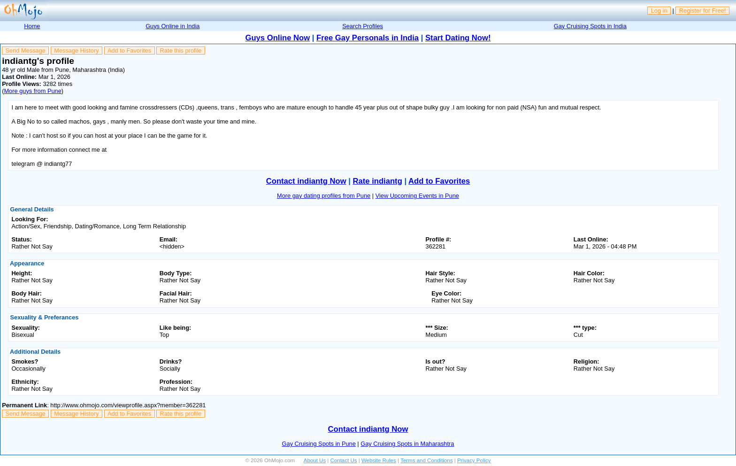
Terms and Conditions (426, 460)
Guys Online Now (277, 37)
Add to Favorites (129, 50)
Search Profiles (362, 26)
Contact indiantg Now (306, 181)
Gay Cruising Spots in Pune (319, 443)
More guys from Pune (32, 90)
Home (32, 26)
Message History (76, 50)
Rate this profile (180, 50)
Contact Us (343, 460)
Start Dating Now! (458, 37)
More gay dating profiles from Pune (323, 195)
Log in (659, 10)
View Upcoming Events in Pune (417, 195)
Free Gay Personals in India (367, 37)
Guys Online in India (172, 26)
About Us (315, 460)
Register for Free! (702, 10)
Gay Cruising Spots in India (590, 26)
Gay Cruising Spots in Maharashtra (407, 443)
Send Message (26, 50)
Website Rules (378, 460)
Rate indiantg (377, 181)
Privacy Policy (474, 460)
